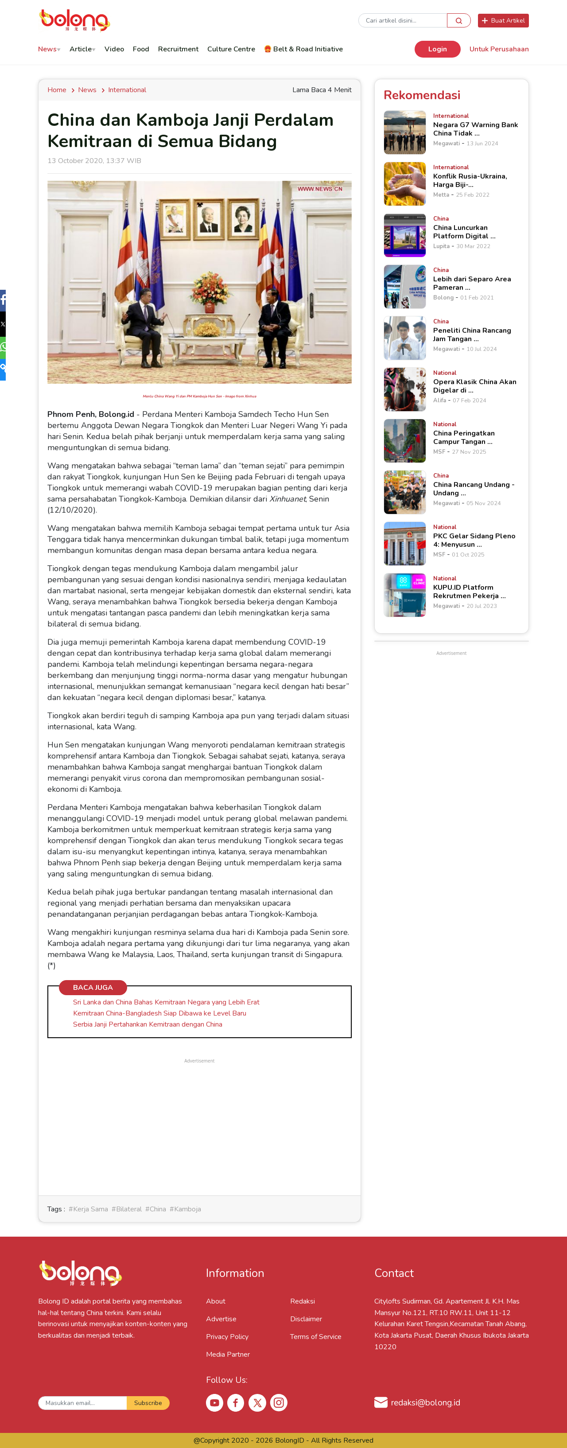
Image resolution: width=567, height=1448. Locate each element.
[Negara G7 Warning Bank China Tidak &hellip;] (405, 132)
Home (58, 90)
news (87, 90)
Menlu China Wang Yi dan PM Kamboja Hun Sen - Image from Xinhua (199, 396)
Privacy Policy (227, 1337)
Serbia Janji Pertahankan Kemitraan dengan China (147, 1024)
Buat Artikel (503, 20)
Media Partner (228, 1354)
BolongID (289, 1440)
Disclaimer (306, 1319)
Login (437, 49)
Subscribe (148, 1403)
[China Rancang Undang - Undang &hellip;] (405, 492)
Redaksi (302, 1301)
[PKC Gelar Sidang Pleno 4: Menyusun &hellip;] (405, 544)
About (215, 1301)
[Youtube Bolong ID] (215, 1402)
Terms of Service (316, 1337)
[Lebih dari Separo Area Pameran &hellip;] (405, 287)
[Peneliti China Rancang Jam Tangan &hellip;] (405, 338)
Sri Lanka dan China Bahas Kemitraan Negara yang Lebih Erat (166, 1002)
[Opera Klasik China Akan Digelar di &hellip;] (405, 389)
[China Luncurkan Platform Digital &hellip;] (405, 235)
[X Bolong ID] (257, 1403)
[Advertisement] (199, 1127)
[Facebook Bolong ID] (236, 1402)
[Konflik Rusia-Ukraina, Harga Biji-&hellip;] (405, 184)
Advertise (221, 1319)
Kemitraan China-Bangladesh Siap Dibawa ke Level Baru (159, 1013)
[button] (10, 302)
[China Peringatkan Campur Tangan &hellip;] (405, 441)
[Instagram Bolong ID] (278, 1402)
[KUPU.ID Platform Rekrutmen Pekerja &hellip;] (405, 595)
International (127, 90)
